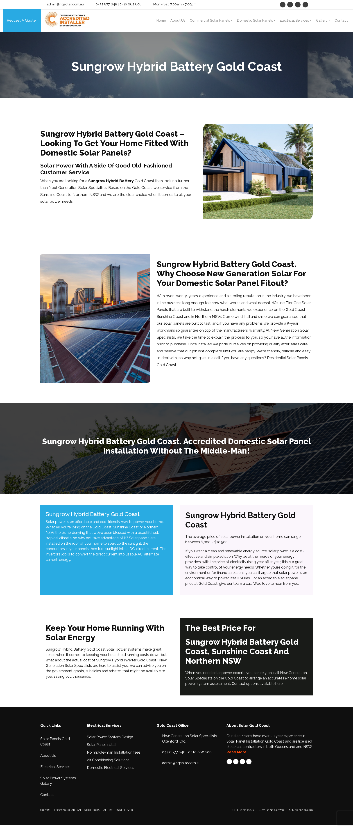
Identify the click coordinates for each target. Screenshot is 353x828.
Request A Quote (21, 22)
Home (161, 22)
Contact (341, 22)
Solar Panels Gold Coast (55, 745)
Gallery (321, 22)
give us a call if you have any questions (231, 361)
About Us (177, 22)
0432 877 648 (106, 4)
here (279, 687)
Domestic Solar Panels (255, 22)
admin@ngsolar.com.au (65, 4)
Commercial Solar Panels (210, 22)
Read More (236, 755)
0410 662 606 (131, 4)
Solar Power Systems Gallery (58, 784)
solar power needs (56, 204)
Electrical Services (294, 22)
